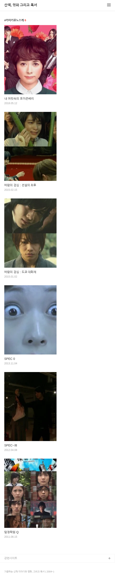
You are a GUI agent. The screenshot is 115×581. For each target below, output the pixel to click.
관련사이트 (10, 558)
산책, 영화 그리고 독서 (20, 5)
